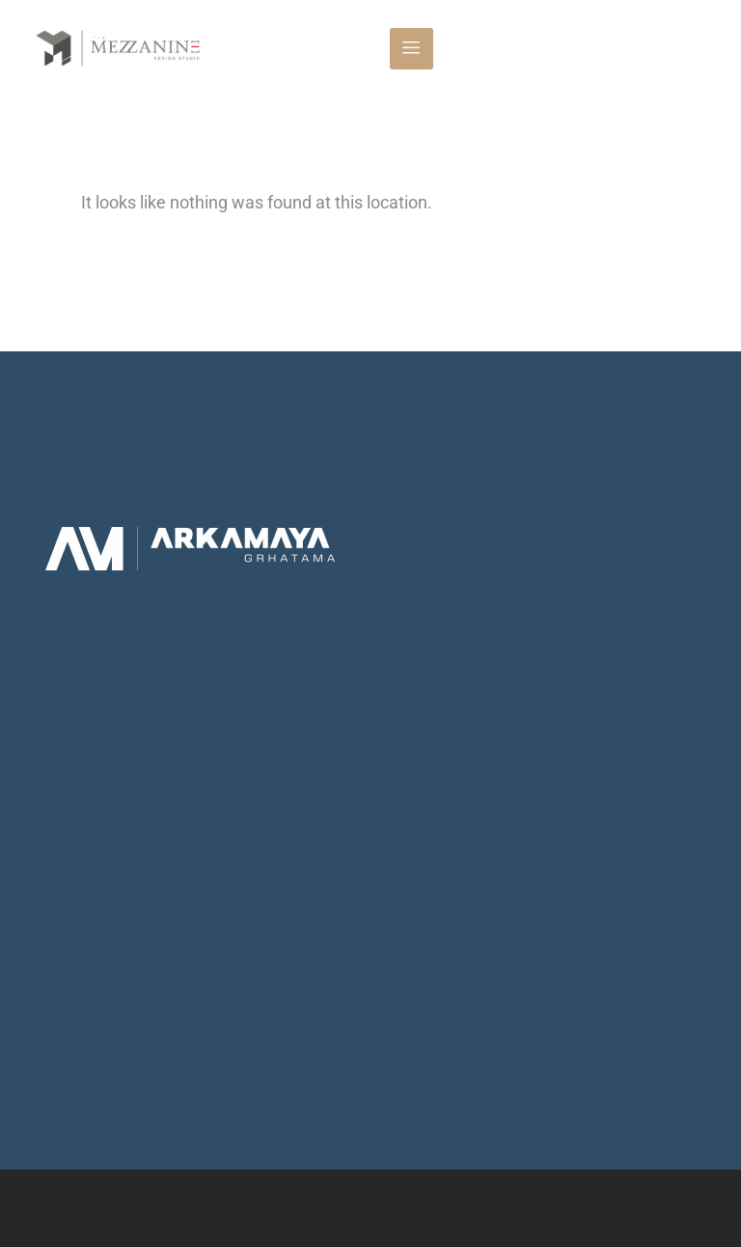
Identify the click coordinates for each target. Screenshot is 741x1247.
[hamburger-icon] (411, 48)
